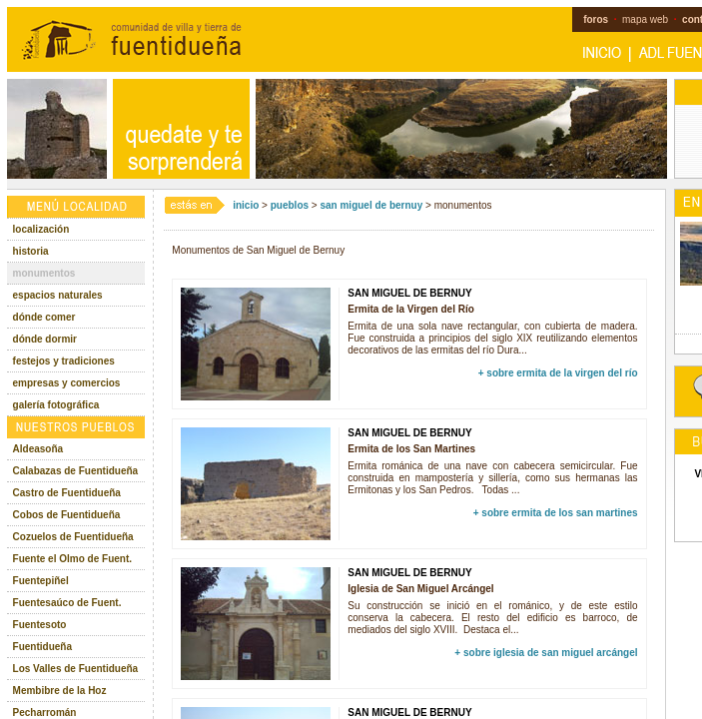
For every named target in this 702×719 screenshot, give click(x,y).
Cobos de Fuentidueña (67, 514)
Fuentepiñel (41, 580)
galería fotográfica (56, 404)
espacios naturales (58, 295)
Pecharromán (45, 712)
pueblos (290, 205)
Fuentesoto (40, 624)
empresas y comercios (67, 382)
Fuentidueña (42, 646)
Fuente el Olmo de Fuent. (72, 558)
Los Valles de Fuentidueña (76, 668)
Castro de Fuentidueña (67, 492)
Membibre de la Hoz (60, 690)
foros (595, 19)
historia (31, 251)
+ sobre (558, 372)
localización (41, 229)
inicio (246, 205)
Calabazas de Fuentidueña (76, 470)
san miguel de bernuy (371, 205)
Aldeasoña (38, 448)
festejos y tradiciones (64, 361)
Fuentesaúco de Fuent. (67, 602)
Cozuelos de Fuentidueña (73, 536)
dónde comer (44, 317)
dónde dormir (45, 339)
